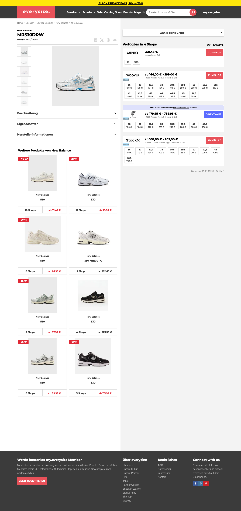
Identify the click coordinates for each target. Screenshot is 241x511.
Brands (127, 12)
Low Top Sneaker (45, 23)
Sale (99, 12)
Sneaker (74, 12)
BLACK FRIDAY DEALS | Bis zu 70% (120, 3)
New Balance (62, 23)
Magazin (139, 12)
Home (20, 23)
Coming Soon (113, 12)
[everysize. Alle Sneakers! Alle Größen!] (36, 12)
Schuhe (89, 12)
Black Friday (129, 492)
